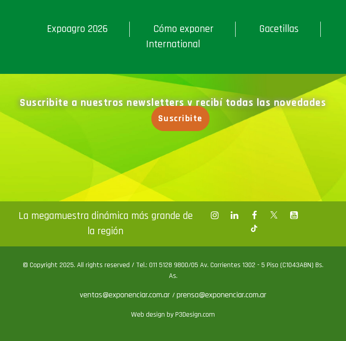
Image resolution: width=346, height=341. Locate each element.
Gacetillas (279, 29)
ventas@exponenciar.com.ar (126, 295)
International (173, 44)
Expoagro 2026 (77, 29)
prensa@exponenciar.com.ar (221, 295)
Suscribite (180, 118)
